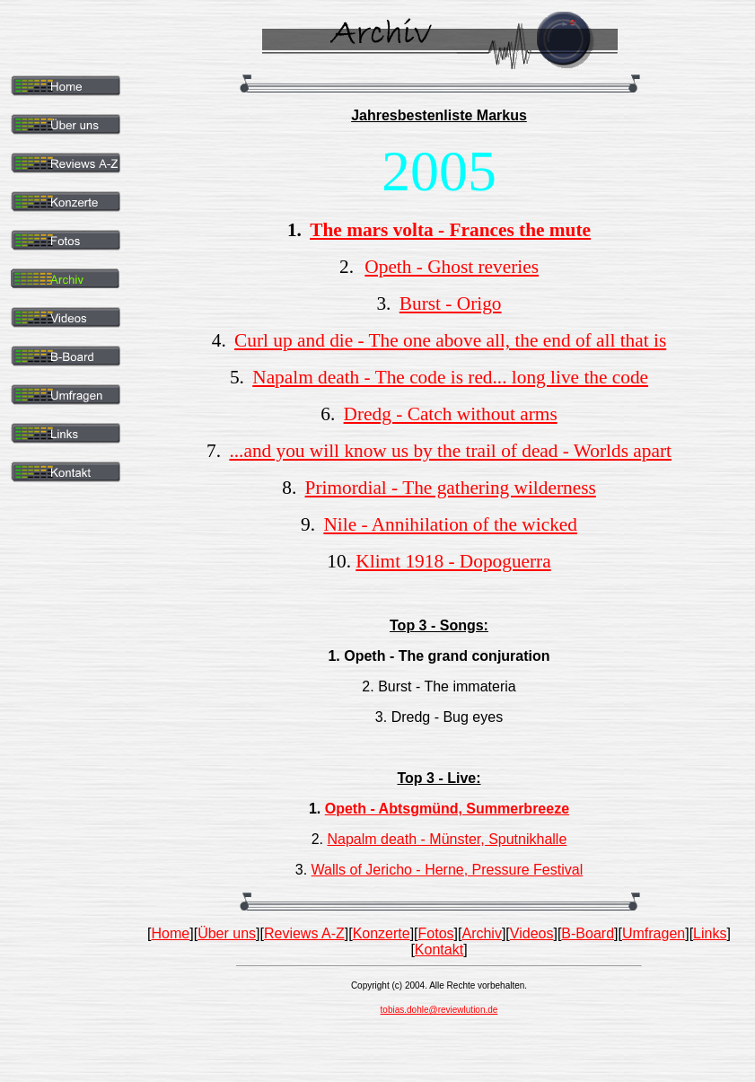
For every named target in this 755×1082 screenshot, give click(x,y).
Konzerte (381, 933)
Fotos (436, 933)
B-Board (587, 933)
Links (709, 933)
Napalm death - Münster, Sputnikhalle (446, 839)
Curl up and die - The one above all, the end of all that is (450, 340)
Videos (532, 933)
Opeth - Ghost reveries (451, 266)
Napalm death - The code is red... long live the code (450, 377)
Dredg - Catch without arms (450, 414)
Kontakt (439, 949)
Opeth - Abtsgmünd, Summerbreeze (447, 808)
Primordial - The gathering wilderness (450, 487)
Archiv (481, 933)
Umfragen (653, 933)
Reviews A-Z (304, 933)
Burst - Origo (450, 303)
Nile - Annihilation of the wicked (450, 524)
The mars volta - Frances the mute (450, 230)
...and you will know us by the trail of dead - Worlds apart (450, 451)
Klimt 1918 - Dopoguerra (453, 561)
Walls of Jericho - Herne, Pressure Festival (448, 869)
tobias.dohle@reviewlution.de (439, 1010)
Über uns (227, 933)
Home (171, 933)
